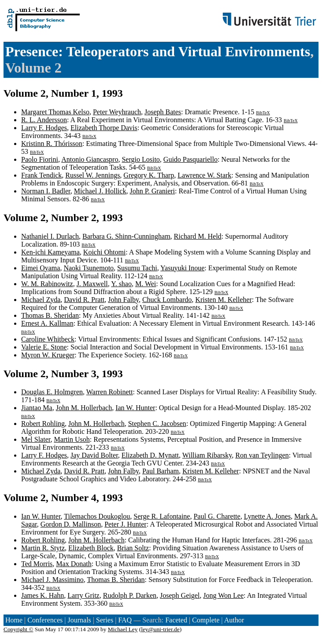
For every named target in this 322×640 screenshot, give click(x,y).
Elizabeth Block (91, 548)
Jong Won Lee (223, 595)
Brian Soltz (133, 548)
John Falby (123, 299)
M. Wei (145, 283)
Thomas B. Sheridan (50, 315)
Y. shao (121, 283)
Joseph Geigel (180, 595)
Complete (205, 620)
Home (13, 620)
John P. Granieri (152, 191)
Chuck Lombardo (167, 299)
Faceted (176, 620)
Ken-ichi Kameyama (50, 252)
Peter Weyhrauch (117, 112)
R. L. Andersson (44, 120)
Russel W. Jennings (92, 175)
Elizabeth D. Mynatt (150, 455)
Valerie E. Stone (44, 347)
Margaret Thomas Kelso (55, 112)
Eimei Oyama (40, 268)
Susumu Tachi (137, 268)
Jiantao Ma (36, 407)
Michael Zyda (40, 299)
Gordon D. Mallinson (71, 524)
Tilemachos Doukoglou (97, 516)
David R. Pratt (84, 299)
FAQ (125, 620)
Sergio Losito (140, 159)
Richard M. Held (198, 236)
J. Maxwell (92, 283)
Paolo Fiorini (39, 159)
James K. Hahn (42, 595)
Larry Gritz (83, 595)
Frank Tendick (41, 175)
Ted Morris (36, 563)
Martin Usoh (71, 439)
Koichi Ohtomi (104, 252)
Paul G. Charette (216, 516)
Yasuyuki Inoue (182, 268)
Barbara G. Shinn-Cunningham (126, 236)
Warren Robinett (109, 392)
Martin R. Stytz (43, 548)
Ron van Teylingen (262, 455)
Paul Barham (160, 471)
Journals (79, 620)
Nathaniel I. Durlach (50, 236)
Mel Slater (35, 439)
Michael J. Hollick (100, 191)
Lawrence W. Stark (204, 175)
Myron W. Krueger (47, 355)
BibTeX (263, 112)
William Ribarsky (207, 455)
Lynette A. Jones (267, 516)
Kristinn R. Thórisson (51, 143)
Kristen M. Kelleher (223, 299)
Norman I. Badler (45, 191)
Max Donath (73, 563)
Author (234, 620)
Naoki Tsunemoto (88, 268)
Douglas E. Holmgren (52, 392)
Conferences (45, 620)
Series (104, 620)
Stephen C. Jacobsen (157, 423)
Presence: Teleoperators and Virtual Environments (157, 51)
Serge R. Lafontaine (161, 516)
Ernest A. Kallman (47, 323)
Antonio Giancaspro (89, 159)
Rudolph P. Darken (129, 595)
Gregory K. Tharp (148, 175)
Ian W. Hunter (135, 407)
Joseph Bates (162, 112)
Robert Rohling (43, 423)
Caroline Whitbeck (47, 339)
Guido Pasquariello (190, 159)
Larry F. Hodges (44, 127)
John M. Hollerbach (84, 407)
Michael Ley (123, 629)
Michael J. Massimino (52, 579)
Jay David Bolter (94, 455)
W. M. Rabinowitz (47, 283)
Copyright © (18, 629)
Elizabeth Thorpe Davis (103, 127)
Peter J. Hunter (125, 524)
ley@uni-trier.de (160, 629)
